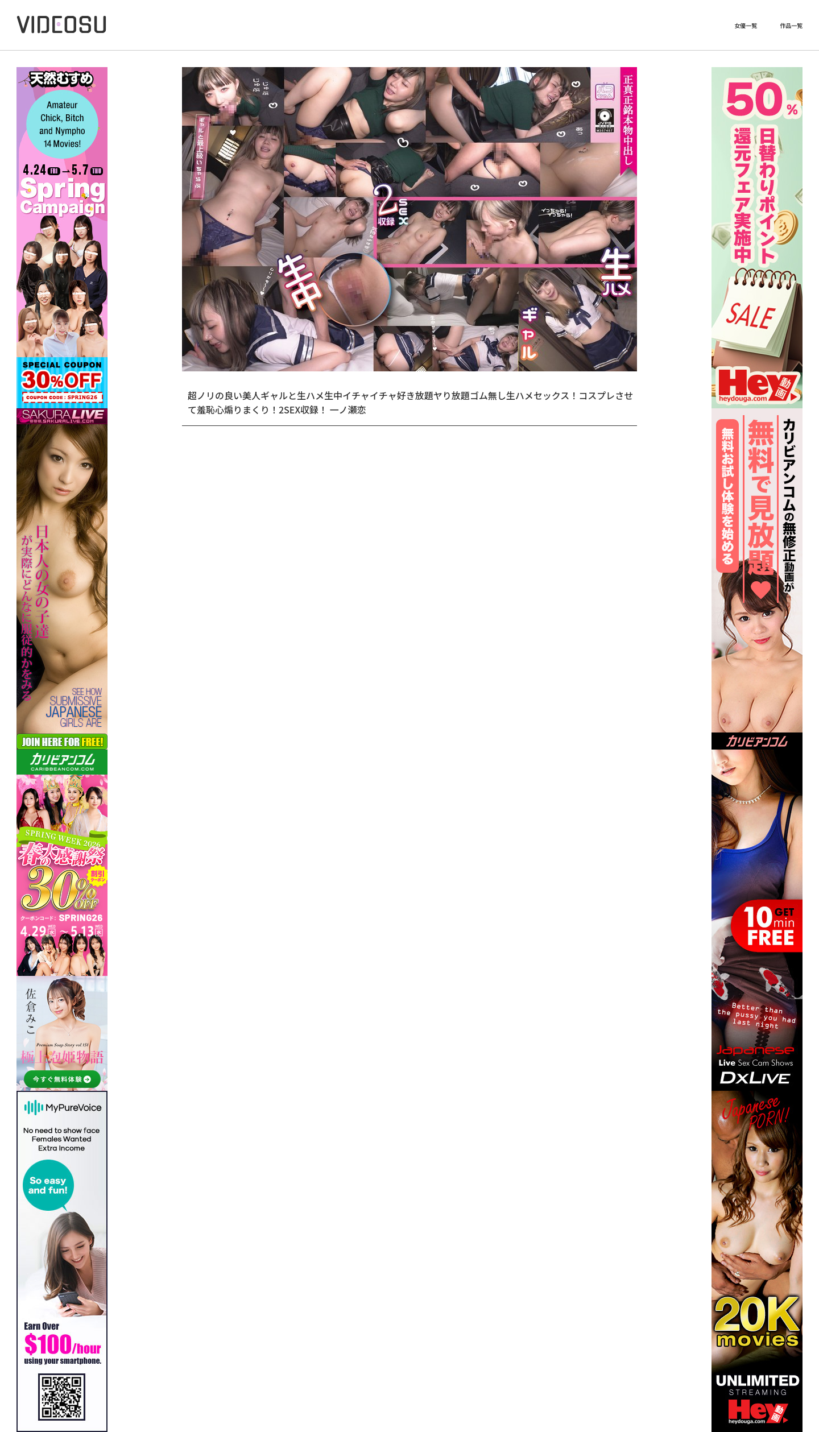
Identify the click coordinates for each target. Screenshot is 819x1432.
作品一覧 (791, 25)
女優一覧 (745, 25)
